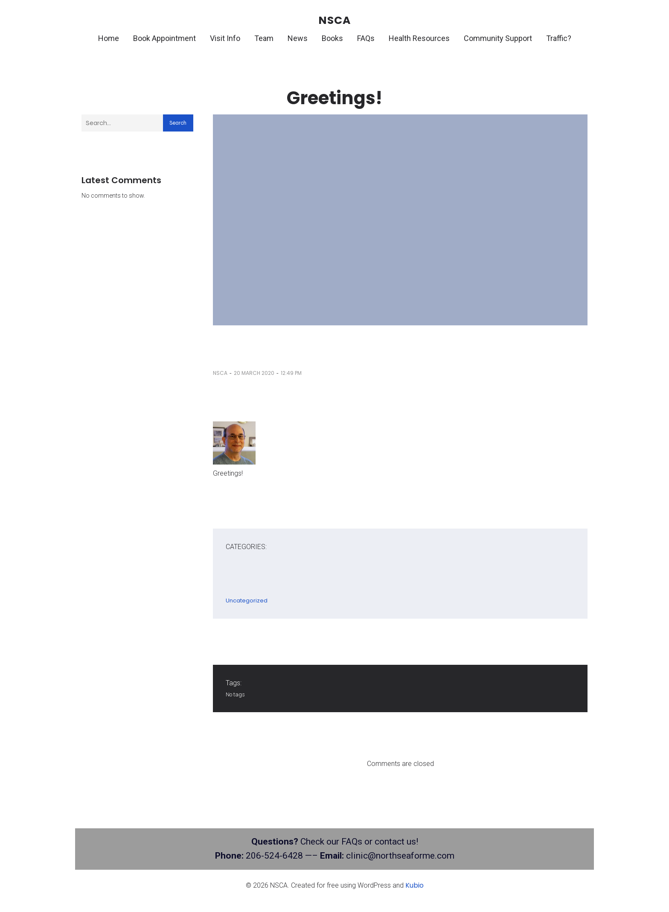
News (298, 39)
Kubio (414, 887)
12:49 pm (291, 374)
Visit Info (225, 39)
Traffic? (558, 39)
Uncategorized (247, 602)
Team (263, 39)
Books (332, 39)
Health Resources (419, 39)
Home (108, 39)
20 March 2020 (254, 374)
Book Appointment (164, 39)
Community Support (498, 39)
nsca (220, 374)
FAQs (366, 39)
